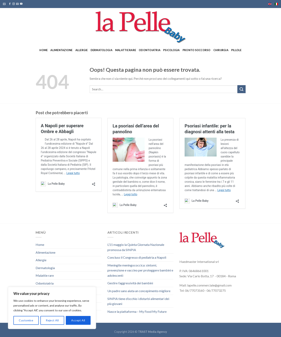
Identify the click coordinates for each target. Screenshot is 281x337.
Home (43, 50)
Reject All (52, 320)
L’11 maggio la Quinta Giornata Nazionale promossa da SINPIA (135, 247)
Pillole (236, 50)
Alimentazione (61, 50)
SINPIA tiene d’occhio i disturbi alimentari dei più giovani (138, 301)
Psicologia (171, 50)
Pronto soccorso (197, 50)
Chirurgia (220, 50)
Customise (26, 320)
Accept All (78, 320)
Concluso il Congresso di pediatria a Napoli (136, 257)
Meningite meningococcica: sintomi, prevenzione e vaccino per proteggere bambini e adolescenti (140, 270)
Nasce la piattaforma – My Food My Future (137, 311)
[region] (52, 308)
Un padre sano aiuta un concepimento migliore (138, 291)
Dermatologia (101, 50)
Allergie (81, 50)
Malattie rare (125, 50)
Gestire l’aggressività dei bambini (130, 283)
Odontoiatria (149, 50)
